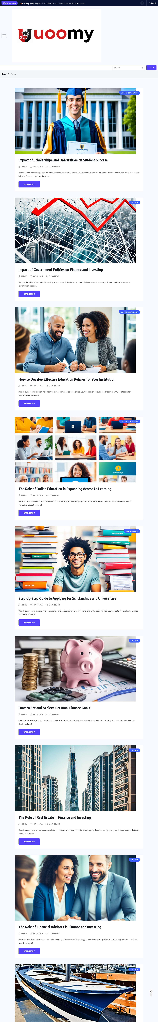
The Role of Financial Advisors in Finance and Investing (61, 926)
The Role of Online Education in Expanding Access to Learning (66, 488)
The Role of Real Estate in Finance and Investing (56, 817)
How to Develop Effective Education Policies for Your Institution (68, 379)
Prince (24, 166)
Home (4, 74)
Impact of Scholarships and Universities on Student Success (60, 3)
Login (151, 67)
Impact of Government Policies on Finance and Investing (62, 269)
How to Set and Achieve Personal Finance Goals (56, 707)
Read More (29, 184)
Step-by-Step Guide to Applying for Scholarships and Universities (69, 598)
